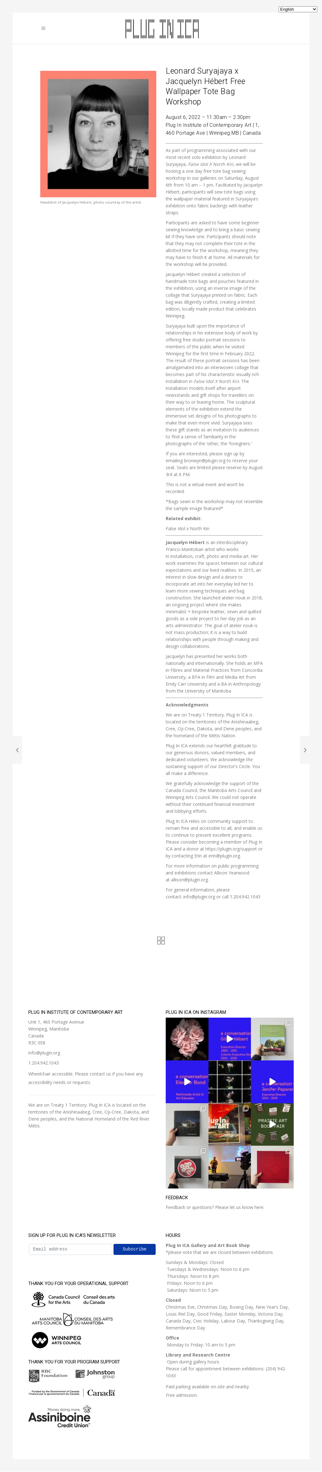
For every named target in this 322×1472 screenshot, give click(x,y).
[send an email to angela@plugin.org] (224, 856)
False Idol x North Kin (187, 528)
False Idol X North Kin (216, 381)
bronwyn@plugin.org (204, 461)
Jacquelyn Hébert (185, 542)
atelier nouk (234, 598)
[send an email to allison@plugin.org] (189, 880)
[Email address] (70, 1249)
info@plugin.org (44, 1053)
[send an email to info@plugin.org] (199, 897)
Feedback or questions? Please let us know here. (215, 1207)
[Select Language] (298, 9)
